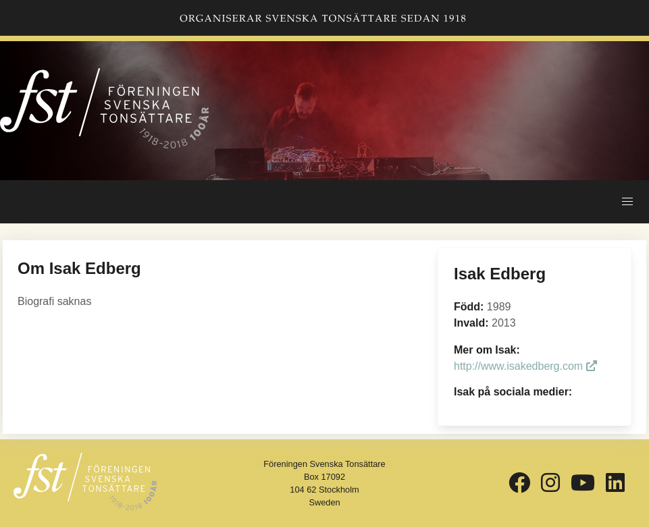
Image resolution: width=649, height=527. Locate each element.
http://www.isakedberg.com (525, 366)
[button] (627, 201)
